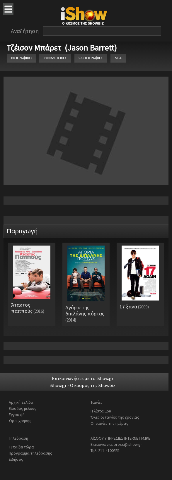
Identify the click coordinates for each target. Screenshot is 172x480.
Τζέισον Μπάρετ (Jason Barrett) (61, 47)
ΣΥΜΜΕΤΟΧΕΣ (55, 58)
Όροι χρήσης (20, 420)
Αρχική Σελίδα (21, 402)
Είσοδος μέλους (22, 408)
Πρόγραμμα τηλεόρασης (30, 453)
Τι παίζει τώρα (21, 447)
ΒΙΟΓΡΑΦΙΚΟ (21, 58)
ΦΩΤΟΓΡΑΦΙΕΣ (91, 58)
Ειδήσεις (16, 459)
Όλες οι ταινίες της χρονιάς (115, 417)
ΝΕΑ (118, 58)
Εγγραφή (17, 414)
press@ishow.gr (128, 444)
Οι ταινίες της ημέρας (109, 423)
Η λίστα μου (101, 411)
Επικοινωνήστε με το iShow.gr (82, 378)
